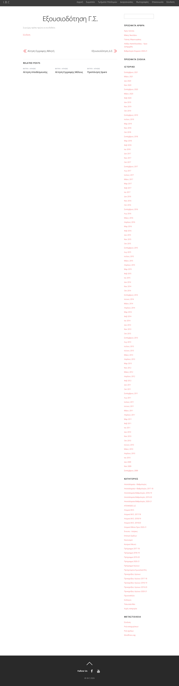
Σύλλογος (127, 600)
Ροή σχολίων (129, 631)
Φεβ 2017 (127, 188)
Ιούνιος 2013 (129, 351)
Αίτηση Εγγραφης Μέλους (69, 72)
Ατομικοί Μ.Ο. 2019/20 (132, 523)
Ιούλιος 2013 (129, 346)
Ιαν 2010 (127, 458)
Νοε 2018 (127, 128)
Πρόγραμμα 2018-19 (132, 553)
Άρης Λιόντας (129, 31)
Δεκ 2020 (127, 81)
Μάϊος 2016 (128, 218)
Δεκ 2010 (127, 432)
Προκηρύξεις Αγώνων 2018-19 (135, 583)
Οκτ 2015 (127, 243)
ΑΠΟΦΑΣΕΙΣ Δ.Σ (130, 506)
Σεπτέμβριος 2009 (131, 471)
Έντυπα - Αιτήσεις (29, 69)
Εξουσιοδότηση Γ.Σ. (70, 18)
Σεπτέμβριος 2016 (131, 209)
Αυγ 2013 (127, 342)
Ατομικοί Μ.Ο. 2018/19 (132, 518)
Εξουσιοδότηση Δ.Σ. (102, 51)
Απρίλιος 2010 (129, 453)
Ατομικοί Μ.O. (129, 510)
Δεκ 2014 (127, 282)
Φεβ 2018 (127, 145)
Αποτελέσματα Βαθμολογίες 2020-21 (138, 501)
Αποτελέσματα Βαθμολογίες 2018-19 (138, 493)
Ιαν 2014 (127, 321)
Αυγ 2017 (127, 171)
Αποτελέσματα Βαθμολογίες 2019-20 (138, 497)
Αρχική (80, 2)
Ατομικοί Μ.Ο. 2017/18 (132, 514)
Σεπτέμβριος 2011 (131, 393)
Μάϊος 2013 (128, 355)
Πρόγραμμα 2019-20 (132, 557)
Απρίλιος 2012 (129, 376)
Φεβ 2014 (127, 316)
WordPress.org (129, 635)
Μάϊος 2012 (128, 372)
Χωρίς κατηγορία (130, 608)
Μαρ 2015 (128, 269)
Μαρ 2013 (128, 363)
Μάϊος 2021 (128, 76)
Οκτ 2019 (127, 111)
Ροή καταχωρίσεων (131, 626)
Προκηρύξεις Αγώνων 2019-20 (135, 587)
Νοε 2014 (127, 286)
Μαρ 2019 (128, 124)
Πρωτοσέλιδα (129, 596)
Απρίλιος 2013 (129, 359)
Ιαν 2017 (127, 192)
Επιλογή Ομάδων (130, 536)
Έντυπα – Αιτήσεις (131, 531)
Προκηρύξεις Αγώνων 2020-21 (135, 591)
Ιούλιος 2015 (129, 256)
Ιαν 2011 (127, 428)
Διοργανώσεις (126, 2)
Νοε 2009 (127, 466)
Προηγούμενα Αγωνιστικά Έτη (135, 570)
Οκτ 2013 (127, 333)
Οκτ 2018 (127, 132)
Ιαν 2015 (127, 278)
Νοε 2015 (127, 239)
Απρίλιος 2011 (129, 415)
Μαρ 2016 (128, 226)
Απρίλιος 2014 (129, 308)
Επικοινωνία (157, 2)
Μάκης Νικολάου (130, 35)
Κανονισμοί (128, 540)
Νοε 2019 (127, 106)
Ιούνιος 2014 (129, 299)
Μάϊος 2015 (128, 261)
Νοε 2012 (127, 368)
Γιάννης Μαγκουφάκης (132, 39)
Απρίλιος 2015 (129, 265)
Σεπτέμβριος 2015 (131, 248)
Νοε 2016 (127, 201)
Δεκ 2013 (127, 325)
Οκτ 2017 (127, 162)
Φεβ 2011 (127, 423)
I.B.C (88, 678)
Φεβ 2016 (127, 231)
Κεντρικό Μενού (130, 544)
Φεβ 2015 (127, 273)
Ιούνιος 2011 (129, 406)
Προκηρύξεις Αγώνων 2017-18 (135, 578)
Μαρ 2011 (128, 419)
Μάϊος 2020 (128, 94)
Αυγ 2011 (127, 398)
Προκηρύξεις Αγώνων (132, 574)
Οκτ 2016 (127, 205)
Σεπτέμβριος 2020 (131, 89)
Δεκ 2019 (127, 102)
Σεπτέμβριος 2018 (131, 136)
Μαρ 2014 (128, 312)
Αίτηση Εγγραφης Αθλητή (41, 51)
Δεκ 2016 (127, 196)
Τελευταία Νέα (129, 604)
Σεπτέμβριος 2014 (131, 295)
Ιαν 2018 (127, 149)
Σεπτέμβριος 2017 (131, 166)
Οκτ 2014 (127, 291)
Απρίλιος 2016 (129, 222)
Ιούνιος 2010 (129, 445)
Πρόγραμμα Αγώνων (131, 566)
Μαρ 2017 (128, 183)
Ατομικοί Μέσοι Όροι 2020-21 (135, 527)
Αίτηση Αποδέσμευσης (35, 72)
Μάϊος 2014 (128, 303)
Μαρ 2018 (128, 141)
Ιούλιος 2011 (129, 402)
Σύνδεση (170, 2)
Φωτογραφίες (142, 2)
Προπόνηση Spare (97, 72)
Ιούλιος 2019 (129, 119)
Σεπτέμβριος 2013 (131, 338)
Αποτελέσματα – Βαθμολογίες (135, 484)
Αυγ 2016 (127, 213)
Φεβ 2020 (127, 98)
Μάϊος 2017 (128, 179)
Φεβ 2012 (127, 381)
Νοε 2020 (127, 85)
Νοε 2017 (127, 158)
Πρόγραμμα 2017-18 (132, 548)
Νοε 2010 (127, 436)
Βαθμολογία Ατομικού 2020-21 (135, 51)
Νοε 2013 (127, 329)
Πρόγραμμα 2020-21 (132, 561)
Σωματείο (90, 2)
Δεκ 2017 (127, 153)
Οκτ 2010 (127, 441)
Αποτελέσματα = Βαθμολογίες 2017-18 (138, 488)
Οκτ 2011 (127, 389)
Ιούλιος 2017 (129, 175)
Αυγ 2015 (127, 252)
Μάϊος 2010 (128, 449)
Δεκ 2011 (127, 385)
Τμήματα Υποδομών (107, 2)
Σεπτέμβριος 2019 (131, 115)
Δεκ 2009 (127, 462)
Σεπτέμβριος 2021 (131, 72)
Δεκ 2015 (127, 235)
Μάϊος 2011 (128, 411)
